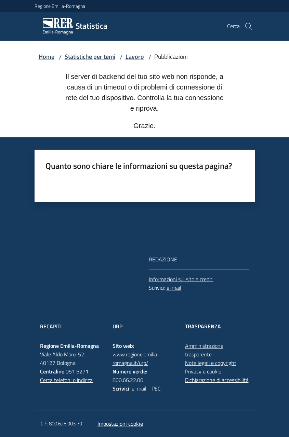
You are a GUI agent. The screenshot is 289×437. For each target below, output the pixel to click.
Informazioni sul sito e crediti (181, 279)
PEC (156, 388)
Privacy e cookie (203, 371)
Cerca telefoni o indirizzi (66, 380)
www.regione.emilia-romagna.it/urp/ (136, 358)
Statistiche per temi (90, 56)
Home (46, 56)
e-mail (174, 288)
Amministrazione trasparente (204, 350)
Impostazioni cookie (120, 424)
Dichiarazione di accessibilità (217, 380)
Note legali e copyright (210, 363)
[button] (248, 26)
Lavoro (135, 56)
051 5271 (77, 371)
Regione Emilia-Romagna (60, 6)
